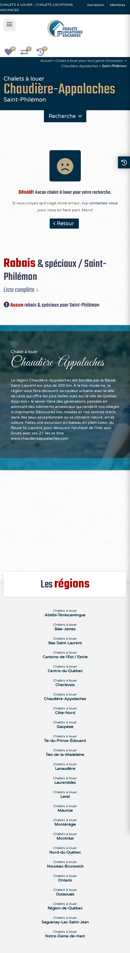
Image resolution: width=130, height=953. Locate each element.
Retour (65, 223)
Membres (117, 5)
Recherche (66, 116)
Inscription (95, 5)
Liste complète (19, 290)
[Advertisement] (65, 518)
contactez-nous (103, 203)
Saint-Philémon (114, 66)
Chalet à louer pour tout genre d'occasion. (89, 61)
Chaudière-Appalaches (79, 66)
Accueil (45, 61)
